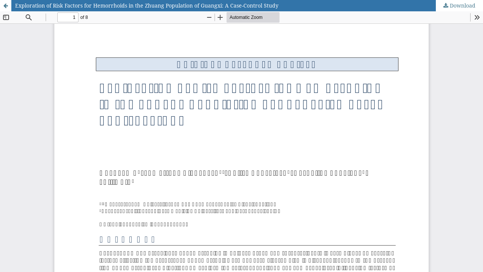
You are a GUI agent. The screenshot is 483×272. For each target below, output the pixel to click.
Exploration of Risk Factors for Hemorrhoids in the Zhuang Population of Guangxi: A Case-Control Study (146, 5)
